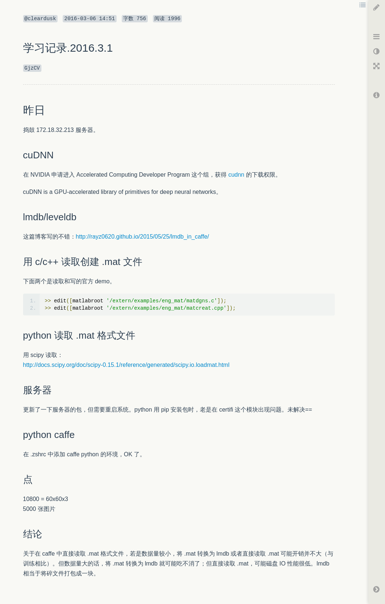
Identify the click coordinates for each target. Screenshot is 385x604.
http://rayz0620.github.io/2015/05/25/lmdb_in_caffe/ (142, 236)
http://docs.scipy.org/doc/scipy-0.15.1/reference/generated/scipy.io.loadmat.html (126, 365)
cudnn (236, 175)
